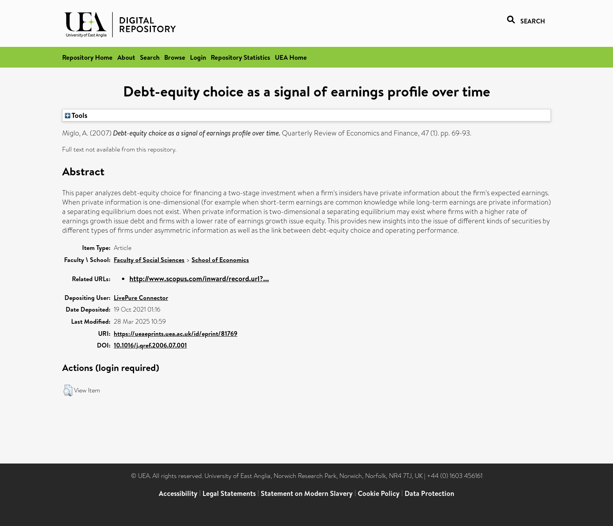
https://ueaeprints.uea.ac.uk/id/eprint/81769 (175, 333)
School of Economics (220, 259)
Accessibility (178, 493)
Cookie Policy (379, 493)
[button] (67, 390)
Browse (174, 57)
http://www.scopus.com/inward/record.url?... (199, 279)
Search (150, 57)
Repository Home (87, 57)
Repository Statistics (240, 57)
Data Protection (429, 493)
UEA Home (291, 57)
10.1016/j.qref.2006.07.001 (150, 345)
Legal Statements (229, 493)
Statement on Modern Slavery (307, 493)
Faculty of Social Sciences (149, 259)
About (126, 57)
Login (198, 57)
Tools (76, 115)
